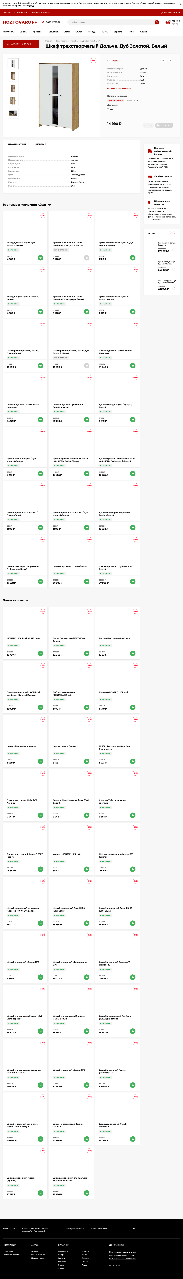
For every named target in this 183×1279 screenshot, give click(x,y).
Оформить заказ (37, 1258)
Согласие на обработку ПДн (121, 1255)
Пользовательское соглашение (122, 1259)
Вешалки (62, 1262)
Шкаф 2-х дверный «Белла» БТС (23, 962)
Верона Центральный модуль (114, 638)
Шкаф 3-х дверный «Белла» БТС (69, 1070)
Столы (61, 1265)
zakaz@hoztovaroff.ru (75, 1229)
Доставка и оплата (40, 12)
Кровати (61, 1258)
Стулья (61, 1268)
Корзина (34, 1251)
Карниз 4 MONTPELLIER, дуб (113, 692)
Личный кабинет (38, 1255)
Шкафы (61, 1255)
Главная (6, 12)
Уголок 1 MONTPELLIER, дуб (66, 854)
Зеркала (85, 1258)
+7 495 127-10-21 (52, 22)
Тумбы (84, 1255)
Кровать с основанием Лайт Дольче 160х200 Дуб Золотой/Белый (68, 245)
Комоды (85, 1251)
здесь (31, 6)
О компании (20, 12)
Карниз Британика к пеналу (21, 746)
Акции (84, 1265)
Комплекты (63, 1251)
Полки (85, 1262)
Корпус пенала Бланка (64, 746)
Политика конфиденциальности (123, 1252)
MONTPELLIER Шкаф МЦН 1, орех (23, 638)
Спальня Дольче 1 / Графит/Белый (70, 566)
